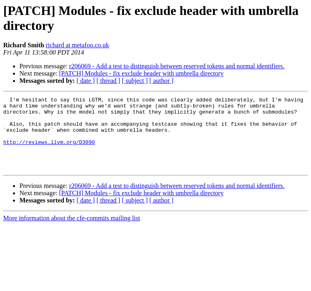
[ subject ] (135, 80)
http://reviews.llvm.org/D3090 (49, 151)
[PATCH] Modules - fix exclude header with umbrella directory (141, 73)
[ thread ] (108, 80)
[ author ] (161, 80)
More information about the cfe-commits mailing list (71, 232)
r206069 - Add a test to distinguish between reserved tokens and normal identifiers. (177, 66)
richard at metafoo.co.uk (77, 45)
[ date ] (86, 80)
